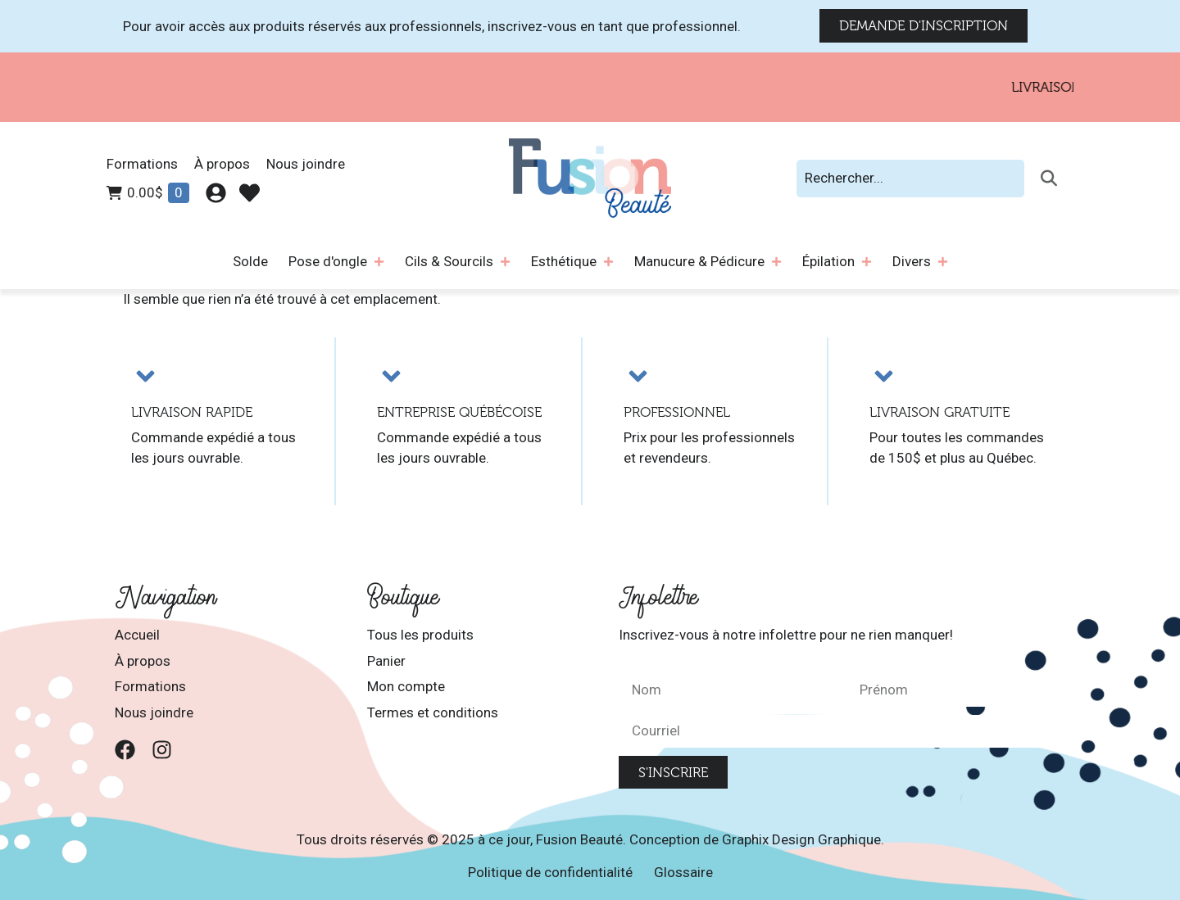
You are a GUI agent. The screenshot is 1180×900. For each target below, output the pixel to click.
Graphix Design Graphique (801, 839)
